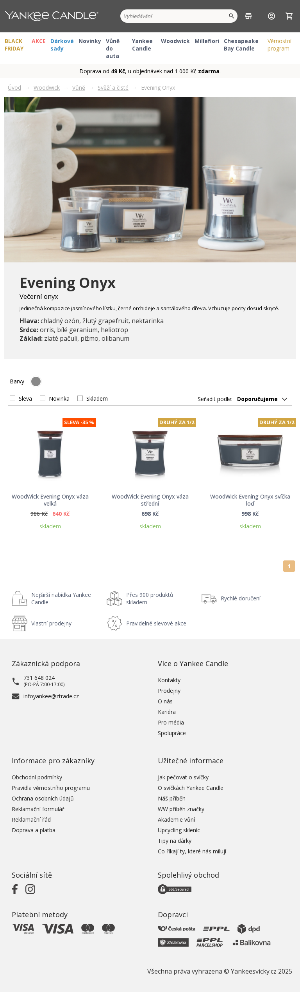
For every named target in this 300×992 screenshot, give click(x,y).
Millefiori (207, 41)
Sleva (25, 398)
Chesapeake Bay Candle (241, 44)
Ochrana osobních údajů (43, 798)
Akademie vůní (176, 819)
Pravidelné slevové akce (156, 623)
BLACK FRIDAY (14, 44)
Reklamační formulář (38, 809)
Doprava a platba (33, 830)
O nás (165, 701)
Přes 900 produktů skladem (149, 598)
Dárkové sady (62, 44)
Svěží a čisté (113, 87)
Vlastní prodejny (51, 623)
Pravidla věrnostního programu (51, 787)
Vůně (78, 87)
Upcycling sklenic (179, 830)
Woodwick (175, 41)
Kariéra (167, 712)
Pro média (171, 722)
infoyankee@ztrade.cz (51, 696)
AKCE (39, 41)
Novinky (90, 41)
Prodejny (169, 690)
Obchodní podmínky (37, 777)
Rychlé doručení (241, 598)
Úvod (14, 87)
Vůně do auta (113, 48)
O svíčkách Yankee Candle (190, 787)
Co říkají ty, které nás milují (192, 851)
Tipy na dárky (174, 840)
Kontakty (169, 680)
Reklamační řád (31, 819)
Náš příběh (172, 798)
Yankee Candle (142, 44)
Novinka (59, 398)
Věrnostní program (279, 44)
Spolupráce (172, 733)
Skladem (97, 398)
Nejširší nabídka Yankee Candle (61, 598)
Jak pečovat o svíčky (183, 777)
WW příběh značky (181, 809)
